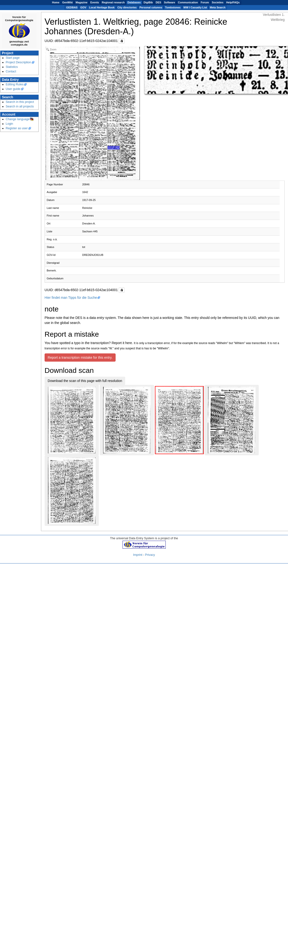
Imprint (137, 555)
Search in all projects (20, 106)
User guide (13, 89)
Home (55, 2)
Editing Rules (15, 84)
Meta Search (217, 7)
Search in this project (20, 102)
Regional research (113, 2)
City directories (127, 7)
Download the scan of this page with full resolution (85, 381)
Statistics (12, 67)
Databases (134, 2)
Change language (18, 119)
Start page (13, 57)
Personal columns (151, 7)
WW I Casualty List (195, 7)
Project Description (18, 62)
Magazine (82, 2)
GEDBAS (71, 7)
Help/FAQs (233, 2)
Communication (188, 2)
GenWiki (67, 2)
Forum (205, 2)
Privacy (150, 555)
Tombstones (173, 7)
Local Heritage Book (101, 7)
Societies (217, 2)
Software (169, 2)
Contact (11, 71)
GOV (83, 7)
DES (158, 2)
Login (9, 123)
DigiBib (148, 2)
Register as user (17, 128)
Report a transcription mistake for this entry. (80, 357)
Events (94, 2)
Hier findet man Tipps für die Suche (71, 297)
